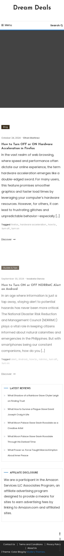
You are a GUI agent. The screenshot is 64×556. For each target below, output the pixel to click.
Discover (8, 239)
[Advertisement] (32, 69)
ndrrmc (43, 361)
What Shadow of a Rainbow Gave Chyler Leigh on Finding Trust (33, 398)
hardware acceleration (33, 224)
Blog (5, 127)
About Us (32, 548)
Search (56, 25)
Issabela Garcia (35, 280)
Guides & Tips (10, 269)
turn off (6, 228)
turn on (15, 228)
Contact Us (9, 544)
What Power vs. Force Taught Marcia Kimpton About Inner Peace (33, 452)
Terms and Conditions (31, 544)
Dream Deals (32, 8)
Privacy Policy (54, 544)
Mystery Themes (36, 551)
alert (13, 361)
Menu (6, 25)
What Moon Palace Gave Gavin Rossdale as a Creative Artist (33, 425)
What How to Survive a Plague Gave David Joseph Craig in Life (31, 412)
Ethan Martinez (31, 137)
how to (52, 224)
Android (22, 361)
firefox (14, 224)
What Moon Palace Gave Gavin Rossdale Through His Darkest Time (30, 439)
